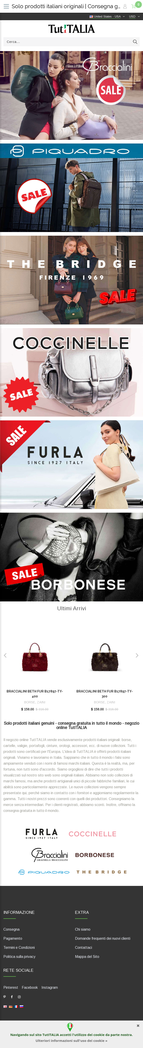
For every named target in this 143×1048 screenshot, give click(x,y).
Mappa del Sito (87, 957)
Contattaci (83, 947)
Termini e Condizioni (19, 947)
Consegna (11, 929)
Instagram (49, 987)
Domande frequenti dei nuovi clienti (102, 938)
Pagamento (12, 938)
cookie (98, 1034)
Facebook (30, 987)
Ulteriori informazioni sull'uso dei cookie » (71, 1040)
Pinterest (10, 987)
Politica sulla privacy (19, 957)
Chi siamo (82, 929)
